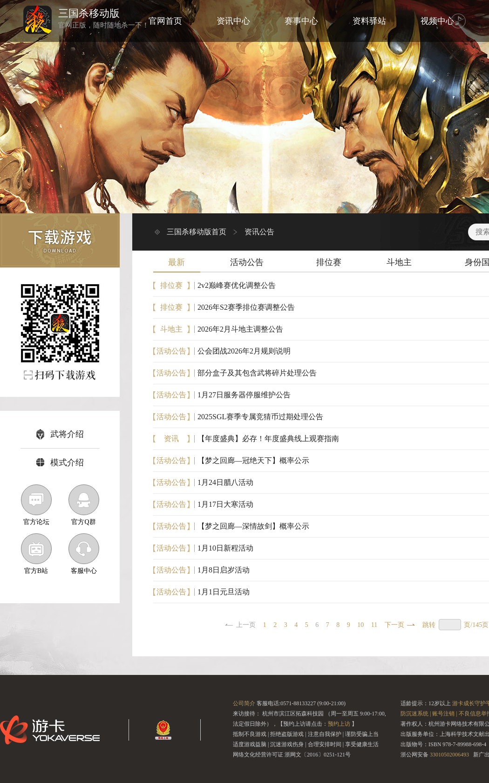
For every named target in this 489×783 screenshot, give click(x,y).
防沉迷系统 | (416, 713)
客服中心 (83, 553)
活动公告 (247, 262)
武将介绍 (60, 434)
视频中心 (437, 21)
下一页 (394, 624)
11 (374, 624)
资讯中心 (233, 21)
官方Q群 (83, 504)
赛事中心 (301, 21)
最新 (176, 262)
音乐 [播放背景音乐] (458, 21)
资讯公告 (259, 232)
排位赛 (328, 262)
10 (360, 624)
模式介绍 (60, 462)
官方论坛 (36, 504)
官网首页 (165, 21)
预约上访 (339, 724)
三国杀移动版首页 (196, 232)
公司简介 (244, 703)
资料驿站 (369, 21)
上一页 (246, 624)
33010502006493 (449, 754)
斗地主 (399, 262)
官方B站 (36, 553)
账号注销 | (444, 713)
